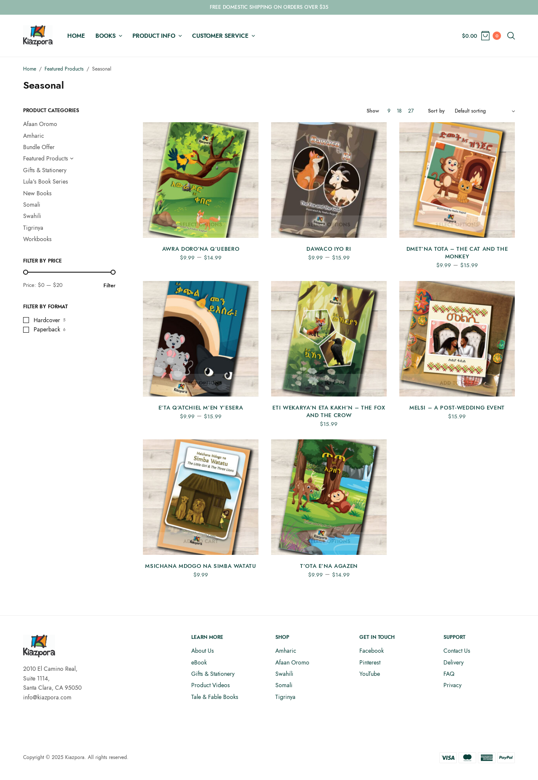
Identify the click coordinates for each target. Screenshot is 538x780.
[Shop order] (485, 111)
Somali (31, 204)
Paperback (47, 329)
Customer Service (220, 36)
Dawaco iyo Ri (328, 249)
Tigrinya (33, 227)
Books (105, 36)
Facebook (371, 650)
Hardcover (47, 320)
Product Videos (210, 685)
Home (76, 36)
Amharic (33, 135)
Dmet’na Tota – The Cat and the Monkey (457, 252)
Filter (109, 285)
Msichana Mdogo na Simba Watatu (200, 566)
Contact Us (456, 650)
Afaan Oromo (40, 124)
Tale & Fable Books (214, 697)
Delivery (453, 662)
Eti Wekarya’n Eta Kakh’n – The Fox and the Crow (328, 411)
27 (411, 110)
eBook (199, 662)
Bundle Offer (39, 147)
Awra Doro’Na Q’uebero (201, 249)
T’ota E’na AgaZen (329, 566)
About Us (202, 650)
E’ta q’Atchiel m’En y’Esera (200, 408)
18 (399, 110)
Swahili (32, 216)
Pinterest (369, 662)
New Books (37, 193)
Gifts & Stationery (44, 170)
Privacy (452, 685)
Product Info (153, 36)
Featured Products (64, 69)
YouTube (369, 674)
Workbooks (37, 239)
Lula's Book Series (45, 181)
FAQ (448, 674)
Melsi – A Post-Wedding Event (457, 408)
